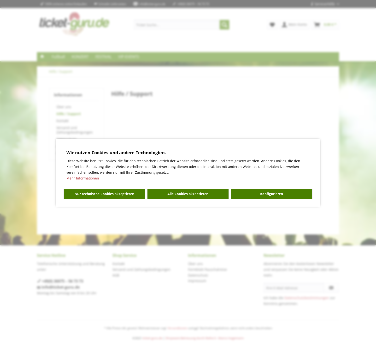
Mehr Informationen (82, 178)
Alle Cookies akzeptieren (187, 193)
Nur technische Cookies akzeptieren (104, 193)
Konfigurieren (271, 193)
